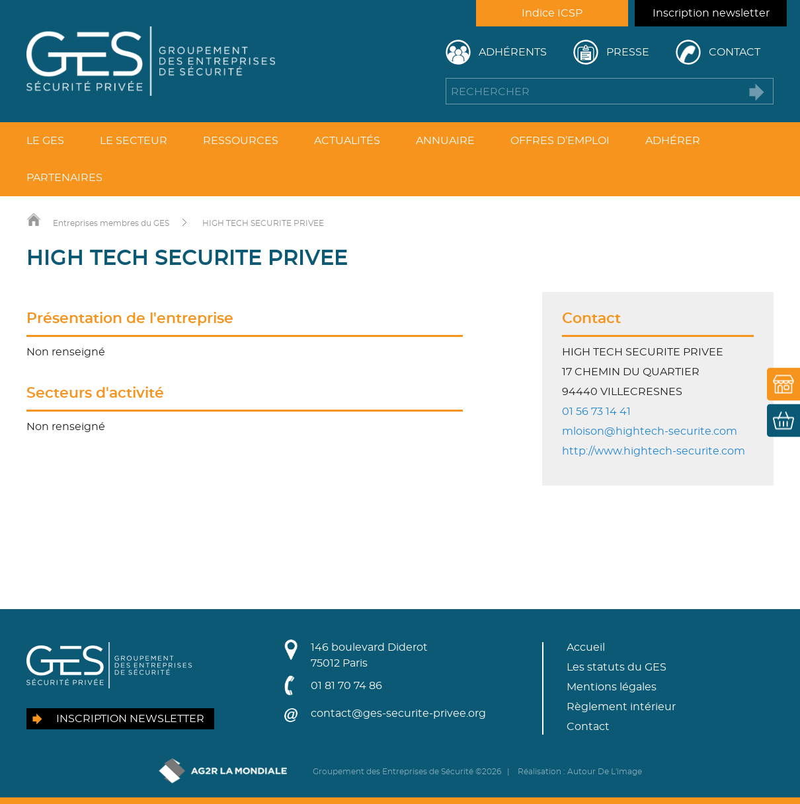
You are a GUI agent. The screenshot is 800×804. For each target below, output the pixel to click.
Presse (627, 52)
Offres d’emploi (560, 140)
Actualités (347, 140)
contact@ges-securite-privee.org (398, 713)
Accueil (586, 647)
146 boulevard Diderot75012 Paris (369, 655)
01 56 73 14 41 (596, 411)
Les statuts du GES (616, 667)
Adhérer (672, 140)
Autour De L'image (604, 772)
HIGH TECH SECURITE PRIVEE (263, 223)
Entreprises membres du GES (111, 223)
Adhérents (513, 52)
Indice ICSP (552, 13)
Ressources (240, 140)
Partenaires (64, 177)
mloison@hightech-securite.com (649, 431)
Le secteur (133, 140)
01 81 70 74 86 (346, 685)
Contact (734, 52)
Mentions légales (612, 687)
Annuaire (445, 140)
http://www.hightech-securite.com (653, 451)
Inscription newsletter (711, 13)
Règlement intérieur (621, 707)
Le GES (45, 140)
